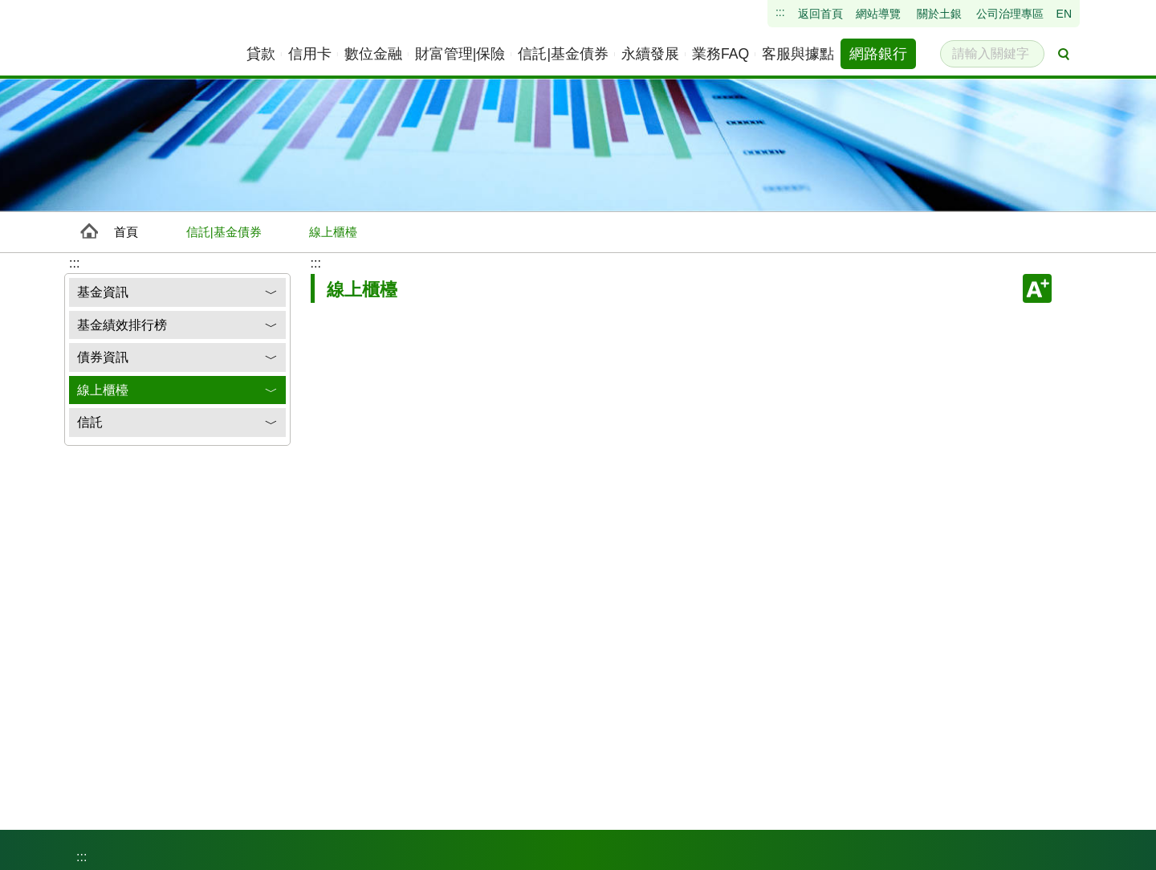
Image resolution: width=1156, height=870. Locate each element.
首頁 (126, 232)
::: (316, 263)
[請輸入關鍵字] (992, 53)
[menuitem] (262, 54)
